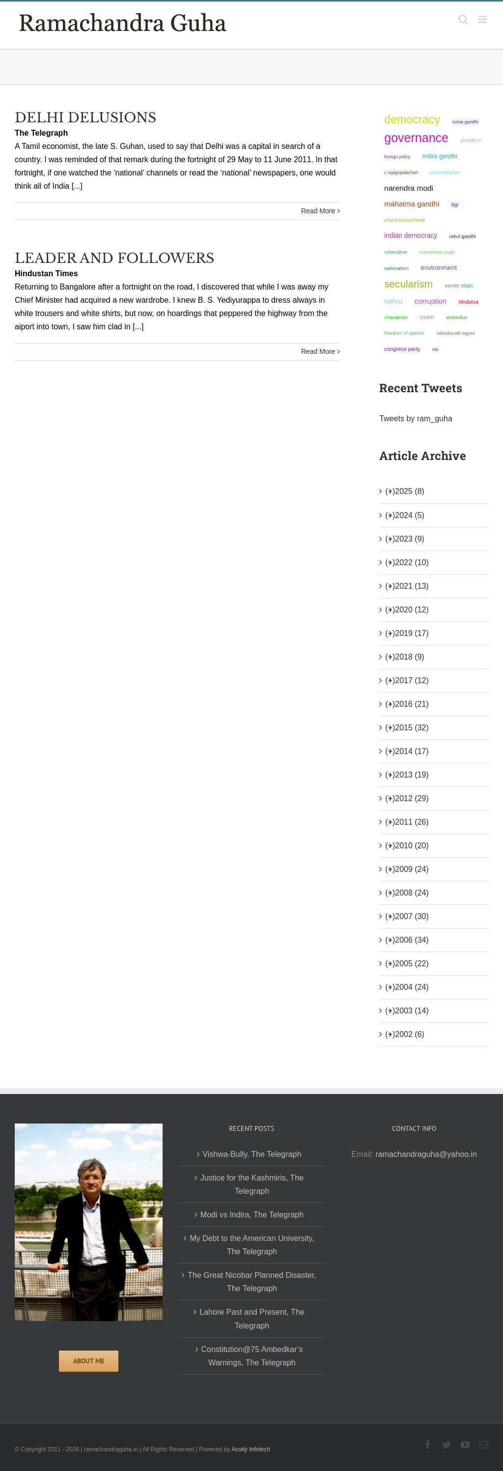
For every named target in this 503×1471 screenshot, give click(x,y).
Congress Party (402, 349)
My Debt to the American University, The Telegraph (252, 1245)
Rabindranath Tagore (455, 333)
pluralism (470, 140)
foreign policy (397, 156)
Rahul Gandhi (462, 236)
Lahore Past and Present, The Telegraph (251, 1318)
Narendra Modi (408, 188)
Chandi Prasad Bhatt (404, 220)
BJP (454, 204)
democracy (412, 119)
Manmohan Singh (436, 252)
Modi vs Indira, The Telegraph (252, 1215)
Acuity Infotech (250, 1449)
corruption (431, 301)
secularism (408, 283)
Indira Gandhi (439, 156)
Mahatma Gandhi (411, 204)
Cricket (426, 317)
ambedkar (457, 317)
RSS (435, 349)
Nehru (393, 301)
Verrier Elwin (459, 285)
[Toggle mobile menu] (483, 19)
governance (416, 137)
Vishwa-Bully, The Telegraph (252, 1154)
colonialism (395, 252)
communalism (445, 172)
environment (439, 267)
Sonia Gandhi (465, 121)
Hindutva (469, 302)
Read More (318, 211)
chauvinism (395, 317)
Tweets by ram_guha (415, 418)
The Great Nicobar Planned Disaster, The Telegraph (252, 1282)
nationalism (396, 268)
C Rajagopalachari (401, 172)
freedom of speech (404, 333)
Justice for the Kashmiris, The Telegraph (252, 1184)
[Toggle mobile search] (463, 19)
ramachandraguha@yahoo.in (426, 1154)
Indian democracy (410, 235)
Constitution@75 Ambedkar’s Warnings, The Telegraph (252, 1356)
